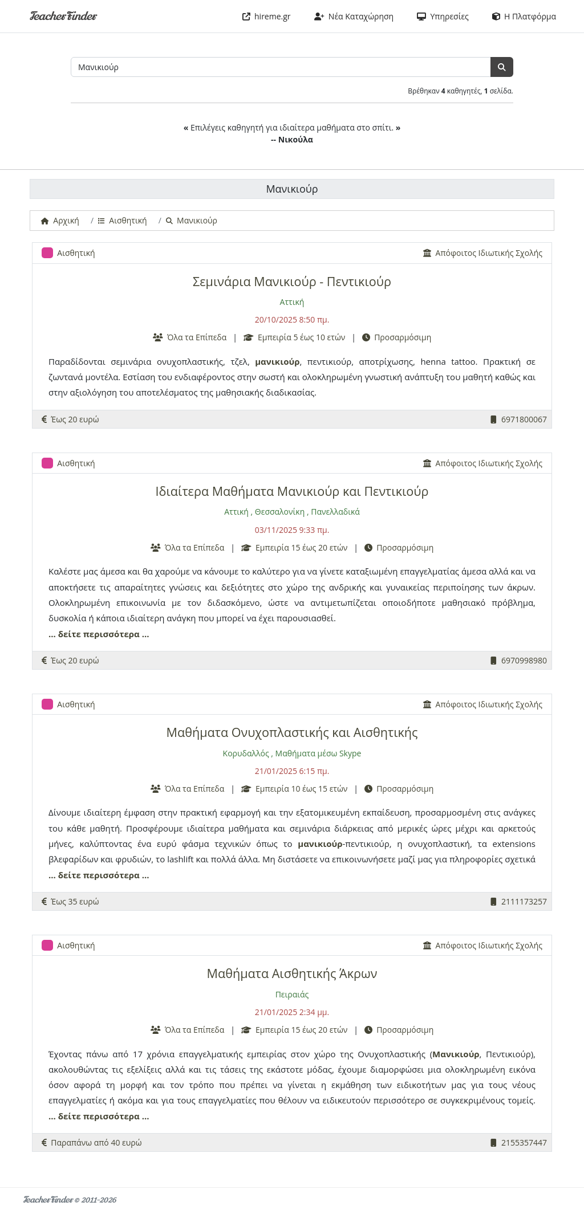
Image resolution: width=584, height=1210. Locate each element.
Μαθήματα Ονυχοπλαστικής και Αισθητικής (292, 732)
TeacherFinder (62, 16)
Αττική (292, 301)
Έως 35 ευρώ (70, 901)
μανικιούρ (277, 361)
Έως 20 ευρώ (70, 419)
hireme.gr (266, 16)
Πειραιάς (292, 994)
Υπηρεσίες (443, 16)
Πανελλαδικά (335, 511)
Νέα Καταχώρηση (354, 16)
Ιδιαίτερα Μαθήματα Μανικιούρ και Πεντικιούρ (292, 491)
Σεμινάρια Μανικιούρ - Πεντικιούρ (292, 281)
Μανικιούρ (456, 1054)
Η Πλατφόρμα (524, 16)
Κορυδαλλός (246, 753)
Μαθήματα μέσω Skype (318, 753)
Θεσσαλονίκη (280, 511)
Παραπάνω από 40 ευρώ (92, 1142)
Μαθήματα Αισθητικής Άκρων (292, 973)
